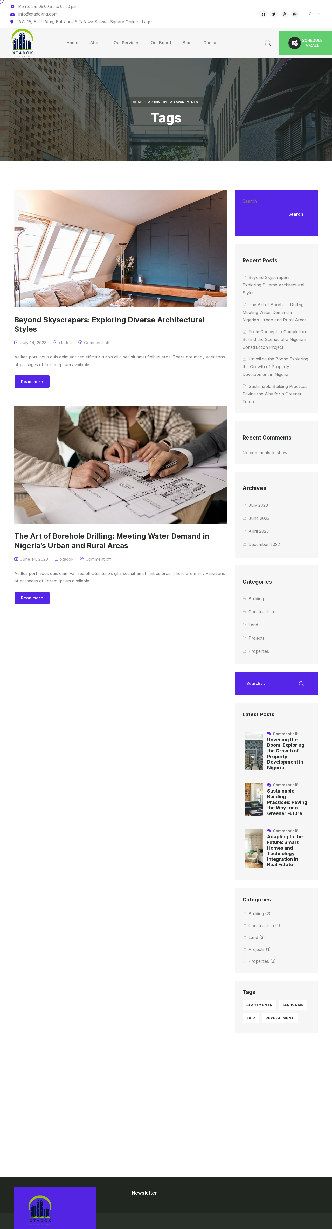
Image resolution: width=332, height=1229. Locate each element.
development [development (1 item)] (280, 1018)
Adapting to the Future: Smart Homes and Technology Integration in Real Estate (285, 850)
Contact (315, 14)
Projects (256, 638)
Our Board (161, 42)
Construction (261, 611)
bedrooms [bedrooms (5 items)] (292, 1005)
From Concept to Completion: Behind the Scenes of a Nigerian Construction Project (275, 339)
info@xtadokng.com (38, 14)
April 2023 (258, 531)
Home (72, 42)
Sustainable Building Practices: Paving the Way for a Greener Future (275, 394)
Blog (187, 42)
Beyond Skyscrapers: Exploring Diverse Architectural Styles (273, 285)
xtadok (65, 342)
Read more (32, 381)
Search (250, 201)
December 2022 (264, 544)
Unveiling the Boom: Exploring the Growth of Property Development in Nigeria (275, 366)
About (96, 42)
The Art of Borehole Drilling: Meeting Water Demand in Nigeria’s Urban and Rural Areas (275, 312)
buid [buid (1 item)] (250, 1018)
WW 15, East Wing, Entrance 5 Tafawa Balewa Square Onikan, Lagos (85, 21)
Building (256, 598)
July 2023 (258, 505)
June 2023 (258, 518)
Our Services (126, 42)
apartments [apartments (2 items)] (259, 1005)
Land (253, 624)
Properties (258, 651)
